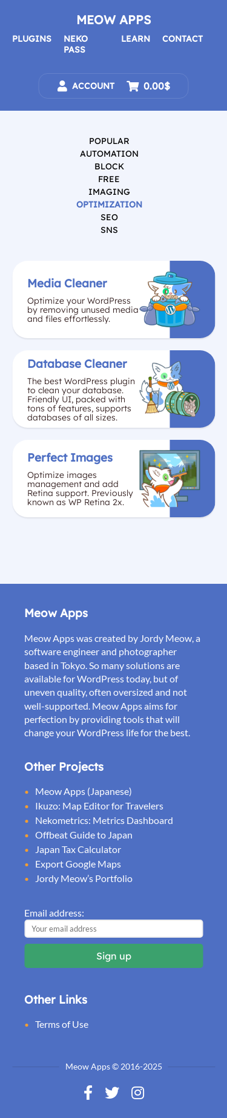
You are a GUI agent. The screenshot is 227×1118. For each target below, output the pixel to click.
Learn (135, 38)
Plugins (31, 38)
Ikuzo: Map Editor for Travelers (99, 805)
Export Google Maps (78, 863)
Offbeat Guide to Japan (84, 834)
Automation (109, 153)
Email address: (54, 912)
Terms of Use (61, 1024)
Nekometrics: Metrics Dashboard (104, 820)
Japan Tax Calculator (78, 849)
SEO (109, 217)
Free (109, 179)
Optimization (109, 204)
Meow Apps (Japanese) (83, 791)
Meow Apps (113, 19)
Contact (182, 38)
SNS (109, 229)
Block (109, 166)
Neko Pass (76, 44)
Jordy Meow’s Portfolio (84, 878)
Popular (109, 141)
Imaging (109, 191)
